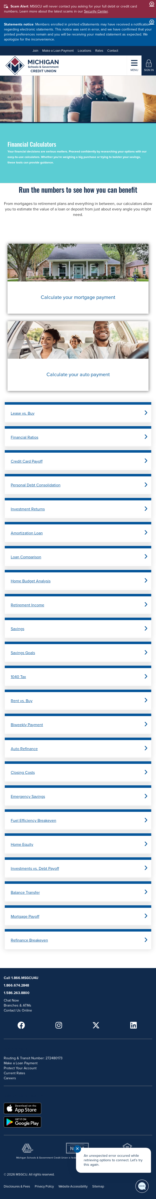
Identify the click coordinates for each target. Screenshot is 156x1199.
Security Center (96, 11)
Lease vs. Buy (22, 413)
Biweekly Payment (27, 724)
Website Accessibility (73, 1187)
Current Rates (14, 1073)
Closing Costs (23, 772)
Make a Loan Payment (58, 51)
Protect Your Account (20, 1068)
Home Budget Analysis (30, 581)
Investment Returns (28, 509)
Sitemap (98, 1187)
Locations (84, 51)
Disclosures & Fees (17, 1187)
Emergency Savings (28, 796)
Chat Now (11, 1000)
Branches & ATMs (17, 1005)
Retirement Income (27, 605)
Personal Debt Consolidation (35, 485)
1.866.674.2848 (16, 985)
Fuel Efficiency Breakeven (33, 820)
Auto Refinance (24, 748)
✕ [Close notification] (77, 1149)
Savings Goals (23, 652)
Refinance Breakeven (29, 940)
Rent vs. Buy (21, 700)
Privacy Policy (44, 1187)
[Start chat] (142, 1186)
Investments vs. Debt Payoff (35, 868)
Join (35, 51)
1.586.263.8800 (17, 993)
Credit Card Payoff (26, 461)
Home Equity (22, 844)
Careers (10, 1078)
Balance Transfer (25, 892)
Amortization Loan (27, 533)
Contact (112, 51)
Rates (99, 51)
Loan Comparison (26, 557)
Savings (17, 628)
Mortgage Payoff (25, 916)
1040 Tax (18, 676)
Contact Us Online (18, 1010)
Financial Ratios (24, 437)
